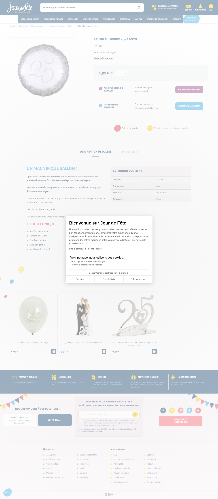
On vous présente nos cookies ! (87, 264)
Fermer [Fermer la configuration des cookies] (80, 279)
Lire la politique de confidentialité (86, 249)
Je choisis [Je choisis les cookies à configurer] (109, 279)
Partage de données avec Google (88, 261)
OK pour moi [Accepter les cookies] (138, 279)
